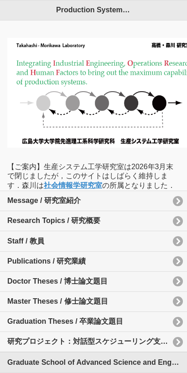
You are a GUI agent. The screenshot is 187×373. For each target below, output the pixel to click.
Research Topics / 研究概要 (53, 220)
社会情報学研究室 (73, 185)
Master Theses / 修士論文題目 (57, 301)
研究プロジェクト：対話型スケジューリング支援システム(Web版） (97, 341)
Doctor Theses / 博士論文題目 (57, 281)
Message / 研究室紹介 (44, 200)
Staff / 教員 (25, 241)
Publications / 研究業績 (46, 261)
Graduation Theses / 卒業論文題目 (65, 321)
